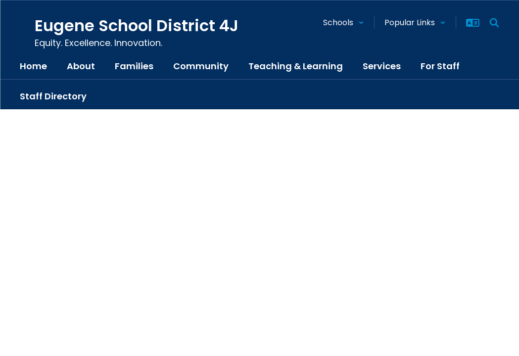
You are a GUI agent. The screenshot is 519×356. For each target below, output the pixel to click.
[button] (343, 22)
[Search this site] (494, 23)
